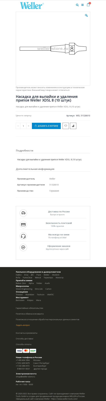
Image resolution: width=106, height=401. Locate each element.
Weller (46, 274)
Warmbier (29, 294)
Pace (39, 274)
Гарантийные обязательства (29, 308)
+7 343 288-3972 (23, 365)
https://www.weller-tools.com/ (64, 399)
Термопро (48, 277)
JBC (32, 274)
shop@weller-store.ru (25, 376)
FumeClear (27, 277)
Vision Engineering (24, 289)
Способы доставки (24, 338)
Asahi (47, 283)
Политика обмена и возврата (30, 313)
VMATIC (50, 294)
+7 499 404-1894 (23, 360)
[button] (86, 17)
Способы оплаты (23, 344)
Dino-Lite (39, 289)
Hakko (19, 274)
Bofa (18, 277)
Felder (39, 283)
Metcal (38, 277)
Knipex (30, 300)
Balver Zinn (21, 283)
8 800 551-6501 (23, 368)
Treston (19, 294)
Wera (38, 300)
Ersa (26, 274)
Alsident (55, 274)
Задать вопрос (23, 325)
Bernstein (20, 300)
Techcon (40, 294)
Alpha (31, 283)
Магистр (59, 277)
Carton (48, 289)
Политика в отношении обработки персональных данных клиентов (47, 319)
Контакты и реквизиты (26, 333)
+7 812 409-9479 (23, 363)
